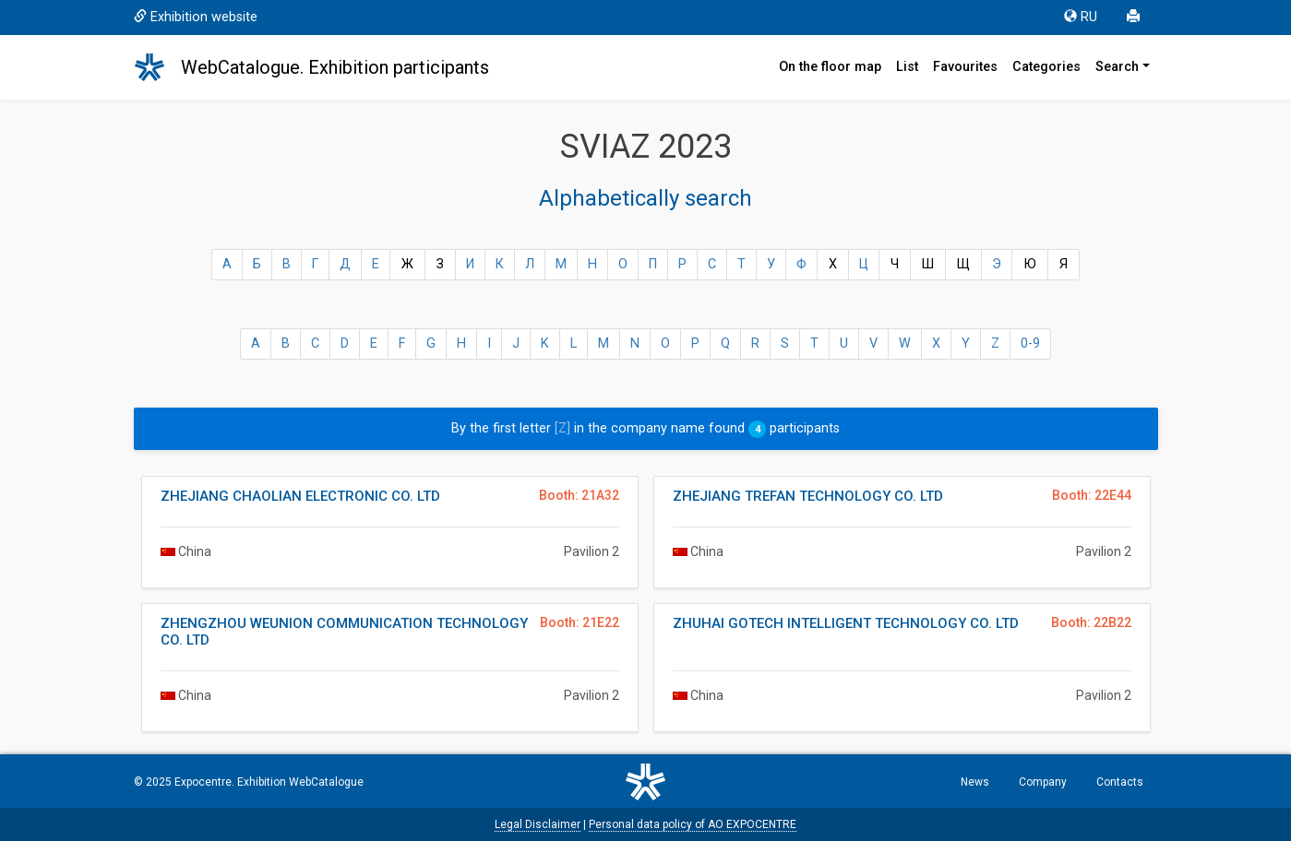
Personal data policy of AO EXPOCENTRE (692, 824)
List (907, 67)
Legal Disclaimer (537, 824)
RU (1080, 17)
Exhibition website (195, 17)
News (975, 782)
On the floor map (830, 67)
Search (1117, 67)
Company (1043, 782)
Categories (1046, 67)
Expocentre (203, 782)
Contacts (1119, 782)
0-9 (1030, 343)
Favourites (965, 67)
